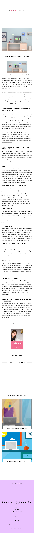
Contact (17, 512)
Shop (16, 515)
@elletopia (17, 483)
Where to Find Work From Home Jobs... (17, 428)
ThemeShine (20, 527)
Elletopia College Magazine (17, 502)
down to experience (22, 250)
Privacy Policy (17, 510)
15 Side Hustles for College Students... (17, 461)
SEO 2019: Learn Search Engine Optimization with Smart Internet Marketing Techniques (16, 178)
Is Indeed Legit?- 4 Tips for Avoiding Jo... (17, 395)
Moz (10, 195)
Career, (16, 355)
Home (17, 506)
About (17, 508)
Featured (20, 355)
